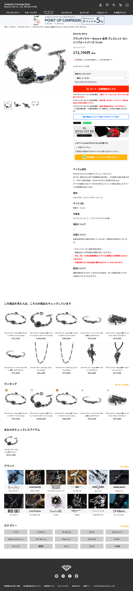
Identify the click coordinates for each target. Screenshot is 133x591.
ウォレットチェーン (16, 539)
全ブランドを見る (122, 384)
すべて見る (124, 466)
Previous (7, 63)
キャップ (15, 546)
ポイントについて (63, 586)
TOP (5, 27)
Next (64, 63)
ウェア (91, 546)
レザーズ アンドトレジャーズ (49, 12)
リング (15, 532)
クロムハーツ (102, 12)
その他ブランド (120, 12)
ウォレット (66, 539)
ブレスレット (117, 532)
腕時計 (41, 546)
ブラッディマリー (13, 12)
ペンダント (41, 532)
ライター (117, 539)
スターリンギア (31, 12)
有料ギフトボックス (83, 73)
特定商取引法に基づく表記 (12, 586)
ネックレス (66, 532)
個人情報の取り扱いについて (32, 586)
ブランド (13, 27)
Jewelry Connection (17, 4)
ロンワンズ (84, 12)
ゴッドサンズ (66, 12)
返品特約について (49, 586)
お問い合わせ (76, 586)
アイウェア (92, 539)
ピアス (91, 532)
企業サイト (86, 586)
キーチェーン (41, 539)
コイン (66, 546)
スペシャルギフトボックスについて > (86, 82)
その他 (117, 546)
